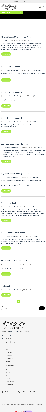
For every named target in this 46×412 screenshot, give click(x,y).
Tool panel (5, 286)
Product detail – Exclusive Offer (14, 260)
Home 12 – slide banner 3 (11, 66)
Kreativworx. (6, 406)
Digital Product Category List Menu (15, 173)
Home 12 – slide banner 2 (11, 92)
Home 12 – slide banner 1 (11, 118)
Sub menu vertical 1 (9, 203)
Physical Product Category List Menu (16, 37)
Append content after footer (13, 233)
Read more (6, 54)
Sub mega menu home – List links (14, 144)
